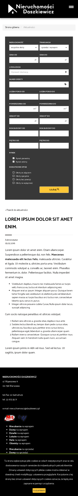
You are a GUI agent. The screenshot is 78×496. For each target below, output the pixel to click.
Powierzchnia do (48, 104)
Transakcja (45, 42)
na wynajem (21, 427)
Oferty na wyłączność (23, 183)
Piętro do (44, 140)
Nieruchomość (16, 42)
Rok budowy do (47, 128)
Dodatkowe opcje (18, 167)
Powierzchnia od (17, 104)
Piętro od (14, 140)
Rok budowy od (17, 128)
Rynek (12, 153)
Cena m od (14, 116)
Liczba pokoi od (17, 91)
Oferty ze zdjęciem (22, 172)
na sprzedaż (21, 449)
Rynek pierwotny (21, 158)
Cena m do (45, 116)
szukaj (54, 189)
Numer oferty (16, 79)
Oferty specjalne (21, 176)
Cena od (13, 55)
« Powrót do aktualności (16, 210)
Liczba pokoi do (47, 91)
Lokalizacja (15, 67)
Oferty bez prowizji (22, 179)
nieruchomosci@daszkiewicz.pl (24, 409)
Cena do (43, 55)
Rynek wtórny (20, 162)
